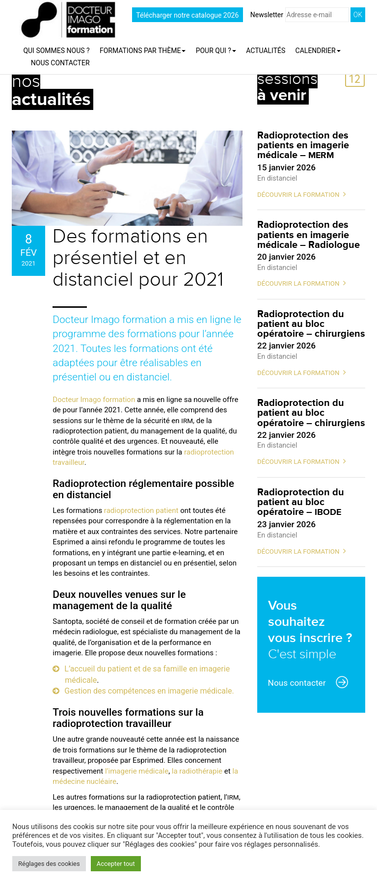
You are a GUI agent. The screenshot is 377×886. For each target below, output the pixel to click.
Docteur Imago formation (94, 399)
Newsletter (299, 15)
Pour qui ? (216, 50)
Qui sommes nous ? (56, 50)
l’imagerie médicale (136, 771)
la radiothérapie (197, 771)
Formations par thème (143, 50)
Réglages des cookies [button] (49, 863)
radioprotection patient (141, 510)
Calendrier (318, 50)
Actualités (265, 50)
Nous (60, 63)
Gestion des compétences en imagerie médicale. (149, 691)
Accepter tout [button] (116, 863)
